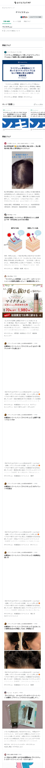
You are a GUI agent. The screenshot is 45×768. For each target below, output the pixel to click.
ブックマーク (7, 110)
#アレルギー (31, 407)
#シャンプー (8, 335)
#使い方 (32, 613)
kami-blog (9, 214)
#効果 (21, 268)
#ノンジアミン (8, 407)
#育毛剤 (20, 97)
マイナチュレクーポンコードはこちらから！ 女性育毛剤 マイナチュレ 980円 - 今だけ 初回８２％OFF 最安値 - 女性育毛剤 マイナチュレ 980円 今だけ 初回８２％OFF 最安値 (15, 114)
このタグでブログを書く (35, 17)
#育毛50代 (7, 207)
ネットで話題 (17, 21)
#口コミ (26, 268)
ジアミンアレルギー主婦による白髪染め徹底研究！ (20, 343)
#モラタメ (7, 744)
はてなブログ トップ (8, 7)
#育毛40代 (14, 207)
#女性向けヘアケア (25, 333)
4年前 (21, 692)
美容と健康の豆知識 (12, 754)
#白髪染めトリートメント (21, 404)
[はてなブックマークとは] (13, 104)
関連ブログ (27, 21)
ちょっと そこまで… (13, 692)
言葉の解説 (6, 21)
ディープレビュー (11, 52)
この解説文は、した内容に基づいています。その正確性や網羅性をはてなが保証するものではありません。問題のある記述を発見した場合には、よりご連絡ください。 (11, 31)
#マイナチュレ (28, 97)
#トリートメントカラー (18, 744)
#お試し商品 (8, 746)
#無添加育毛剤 (23, 207)
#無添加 (34, 333)
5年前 (20, 754)
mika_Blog (10, 276)
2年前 (35, 343)
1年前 (32, 143)
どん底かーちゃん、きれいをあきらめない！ (18, 143)
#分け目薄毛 (32, 207)
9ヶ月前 (19, 52)
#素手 (32, 476)
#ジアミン (33, 404)
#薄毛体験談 (16, 204)
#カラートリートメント (11, 616)
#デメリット (34, 544)
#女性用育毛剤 (35, 204)
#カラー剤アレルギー (20, 407)
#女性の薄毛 (8, 204)
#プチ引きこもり (18, 746)
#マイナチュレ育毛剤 (10, 97)
